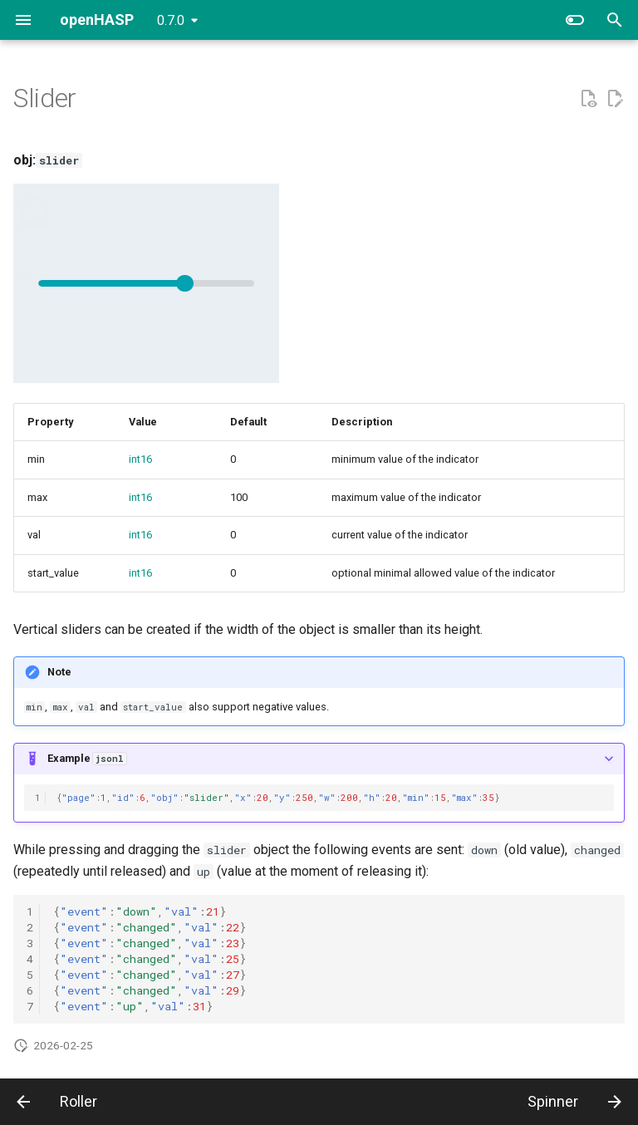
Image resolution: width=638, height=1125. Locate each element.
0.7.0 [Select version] (170, 20)
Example (86, 758)
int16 (140, 459)
